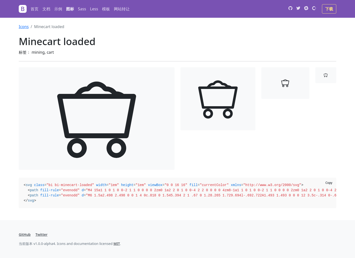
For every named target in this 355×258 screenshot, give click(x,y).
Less (94, 9)
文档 (46, 9)
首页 (34, 9)
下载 (329, 9)
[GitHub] (290, 9)
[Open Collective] (314, 9)
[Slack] (306, 9)
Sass (82, 9)
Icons (24, 26)
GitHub (25, 234)
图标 (70, 9)
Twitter (42, 234)
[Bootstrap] (23, 9)
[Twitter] (298, 9)
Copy (328, 183)
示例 (58, 9)
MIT (116, 243)
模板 (106, 9)
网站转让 (122, 9)
